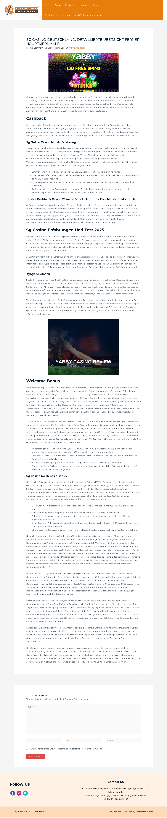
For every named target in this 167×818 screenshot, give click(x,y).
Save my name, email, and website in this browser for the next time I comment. (65, 750)
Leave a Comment (34, 48)
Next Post (138, 679)
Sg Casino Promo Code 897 (57, 48)
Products (67, 5)
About (56, 5)
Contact (81, 5)
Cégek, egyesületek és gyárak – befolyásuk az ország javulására (128, 5)
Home (47, 5)
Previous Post (30, 679)
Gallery (92, 5)
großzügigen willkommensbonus (73, 394)
